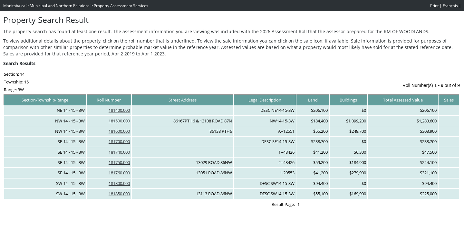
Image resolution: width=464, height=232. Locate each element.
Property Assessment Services (121, 5)
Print (434, 5)
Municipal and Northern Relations (60, 5)
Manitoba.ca (14, 5)
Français (450, 5)
